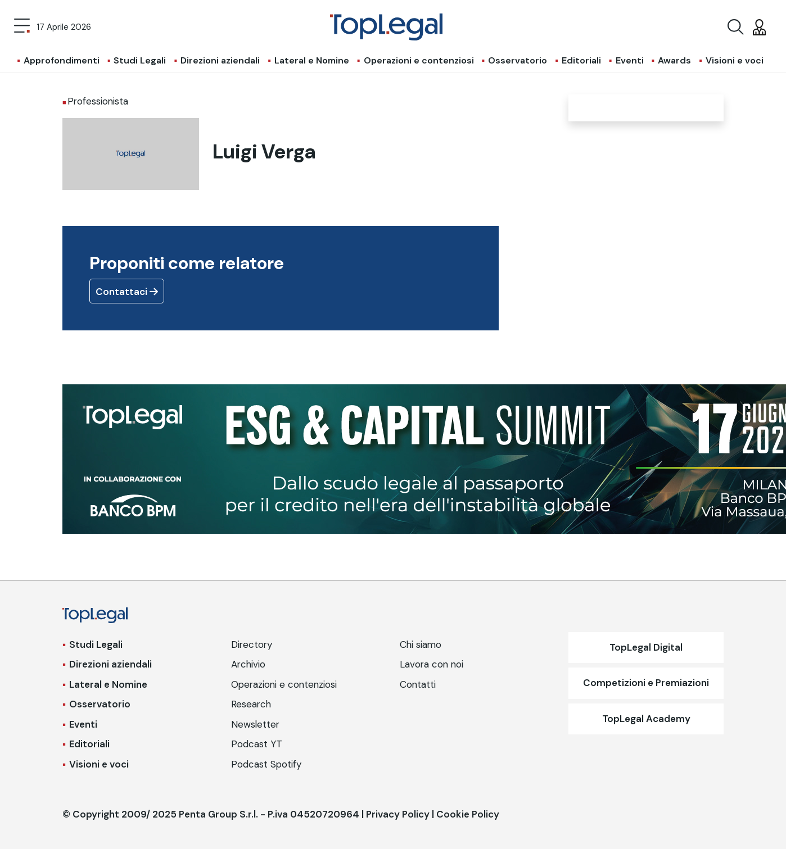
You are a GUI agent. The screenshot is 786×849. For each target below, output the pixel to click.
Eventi (630, 60)
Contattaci (127, 291)
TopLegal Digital (646, 647)
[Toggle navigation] (22, 27)
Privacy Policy (398, 814)
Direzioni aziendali (220, 60)
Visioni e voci (735, 60)
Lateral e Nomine (311, 60)
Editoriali (581, 60)
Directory (251, 644)
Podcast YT (256, 744)
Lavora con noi (431, 664)
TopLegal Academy (646, 718)
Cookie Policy (467, 814)
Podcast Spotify (266, 764)
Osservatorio (517, 60)
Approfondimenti (62, 60)
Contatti (418, 684)
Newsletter (255, 724)
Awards (674, 60)
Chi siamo (420, 644)
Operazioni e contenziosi (419, 60)
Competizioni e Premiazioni (646, 683)
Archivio (248, 664)
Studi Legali (140, 60)
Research (251, 704)
